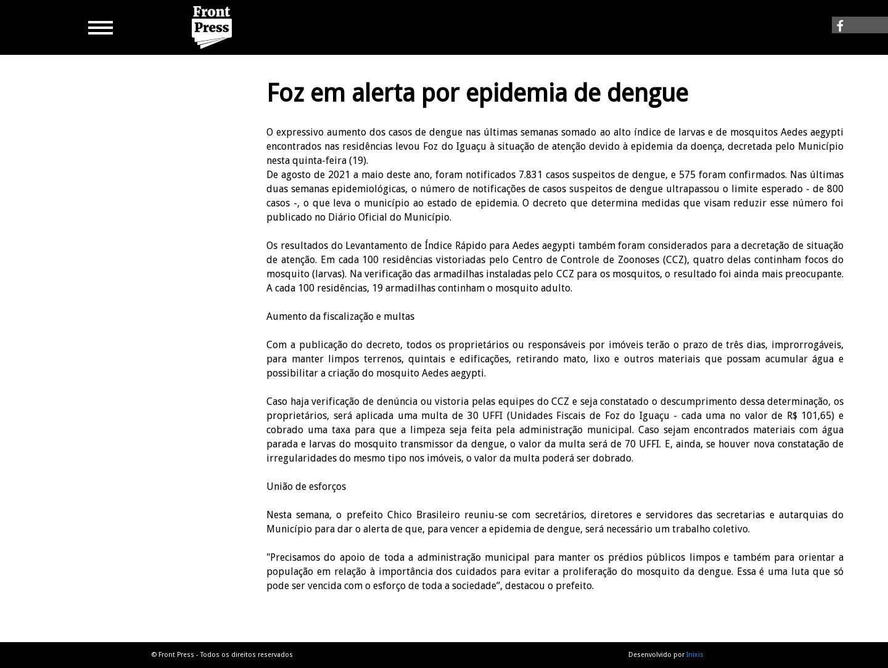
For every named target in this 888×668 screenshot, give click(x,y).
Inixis (695, 655)
